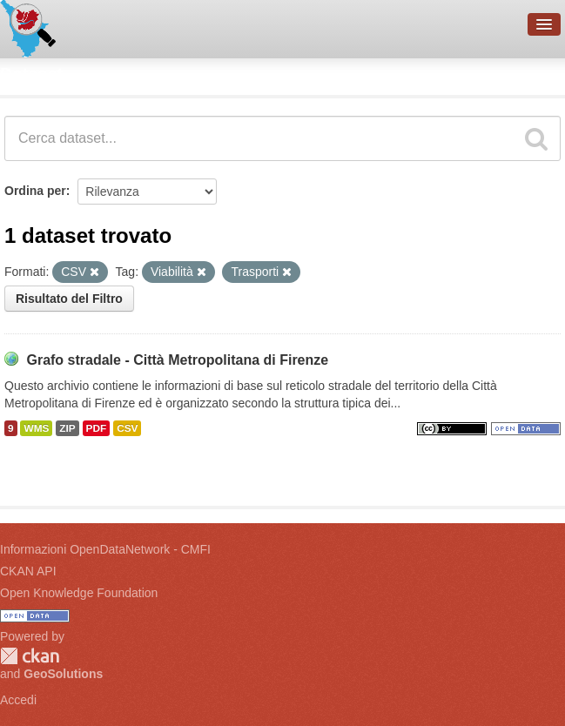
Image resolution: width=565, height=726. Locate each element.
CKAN (29, 656)
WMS (36, 428)
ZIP (67, 428)
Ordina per (35, 191)
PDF (96, 428)
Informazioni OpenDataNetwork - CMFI (105, 549)
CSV (127, 428)
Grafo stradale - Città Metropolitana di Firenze (177, 360)
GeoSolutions (63, 674)
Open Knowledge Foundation (79, 593)
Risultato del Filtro (69, 299)
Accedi (18, 700)
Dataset (31, 74)
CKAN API (28, 571)
